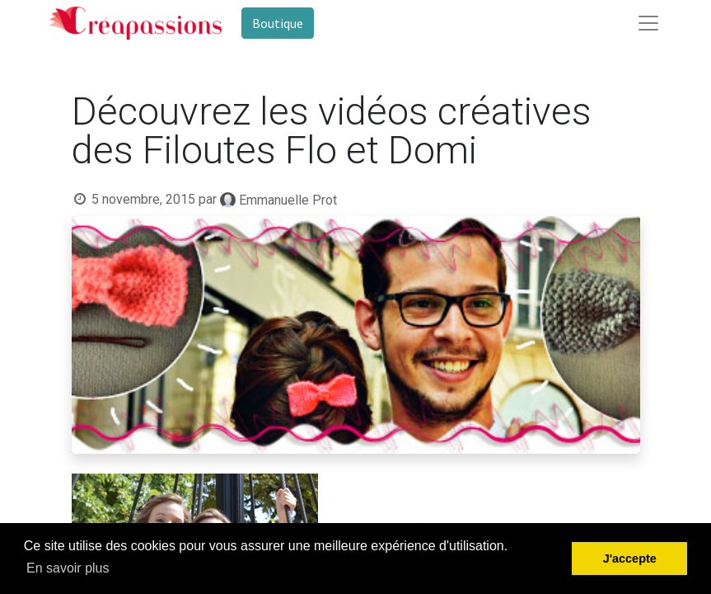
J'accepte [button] (630, 558)
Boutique (277, 23)
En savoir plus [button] (68, 568)
